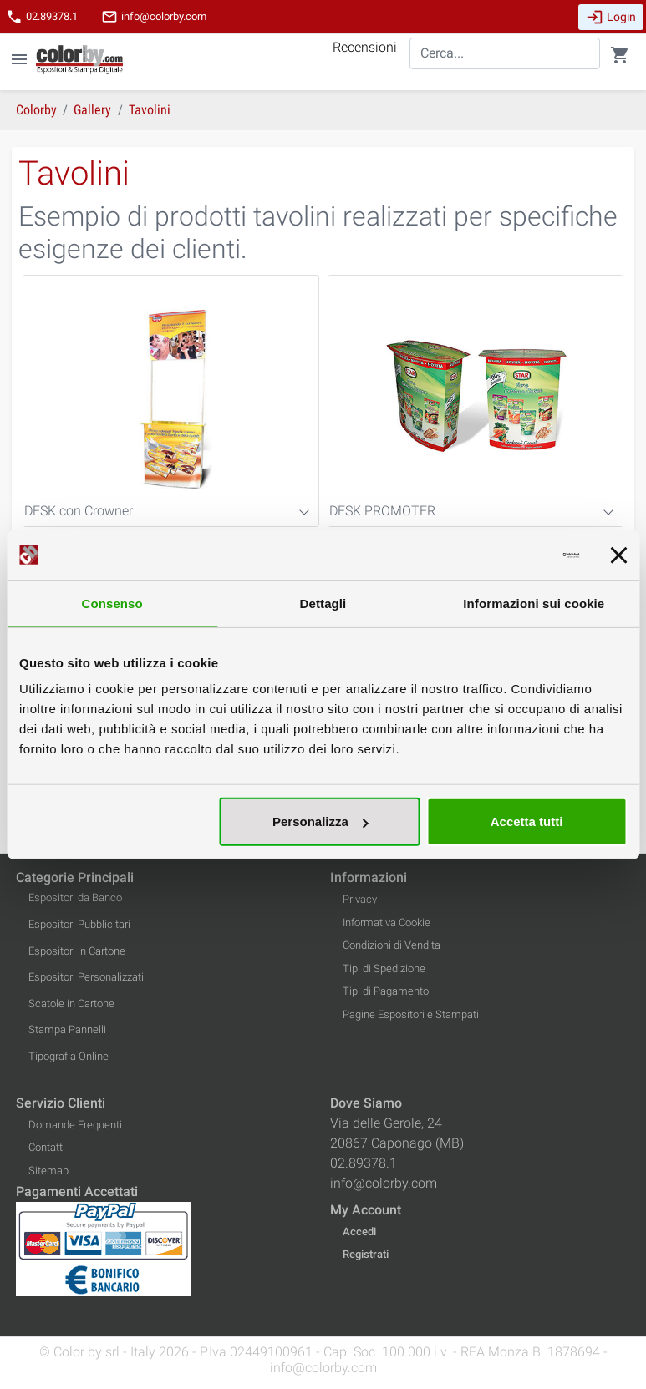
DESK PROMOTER (382, 511)
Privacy (360, 899)
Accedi (359, 1231)
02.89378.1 (42, 16)
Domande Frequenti (75, 1124)
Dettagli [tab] (323, 603)
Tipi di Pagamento (386, 991)
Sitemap (48, 1170)
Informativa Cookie (386, 922)
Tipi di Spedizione (384, 968)
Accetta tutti (527, 821)
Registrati (366, 1254)
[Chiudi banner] (618, 554)
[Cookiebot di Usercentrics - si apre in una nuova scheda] (506, 554)
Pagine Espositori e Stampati (411, 1014)
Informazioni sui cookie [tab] (533, 603)
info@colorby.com (153, 16)
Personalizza (320, 821)
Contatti (46, 1147)
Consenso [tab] (112, 603)
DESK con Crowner (78, 511)
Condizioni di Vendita (391, 945)
